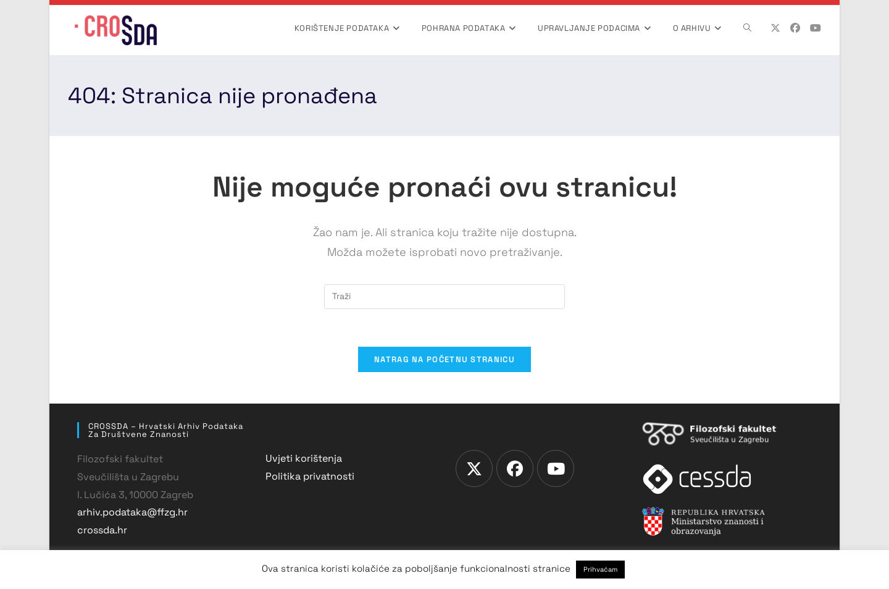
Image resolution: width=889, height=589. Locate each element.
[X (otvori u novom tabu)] (775, 28)
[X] (474, 468)
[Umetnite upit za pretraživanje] (444, 296)
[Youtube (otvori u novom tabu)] (815, 28)
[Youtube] (555, 468)
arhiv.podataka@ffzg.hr (132, 512)
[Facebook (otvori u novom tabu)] (795, 28)
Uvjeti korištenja (303, 458)
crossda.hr (102, 529)
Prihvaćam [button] (600, 569)
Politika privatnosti (309, 476)
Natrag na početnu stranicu (444, 359)
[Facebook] (514, 468)
